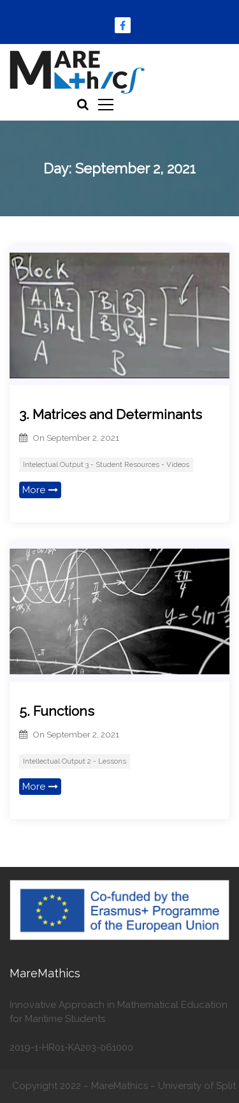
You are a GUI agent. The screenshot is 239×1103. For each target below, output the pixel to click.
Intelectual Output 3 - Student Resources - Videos (106, 464)
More (40, 490)
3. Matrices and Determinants (110, 414)
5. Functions (56, 711)
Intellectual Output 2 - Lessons (74, 761)
